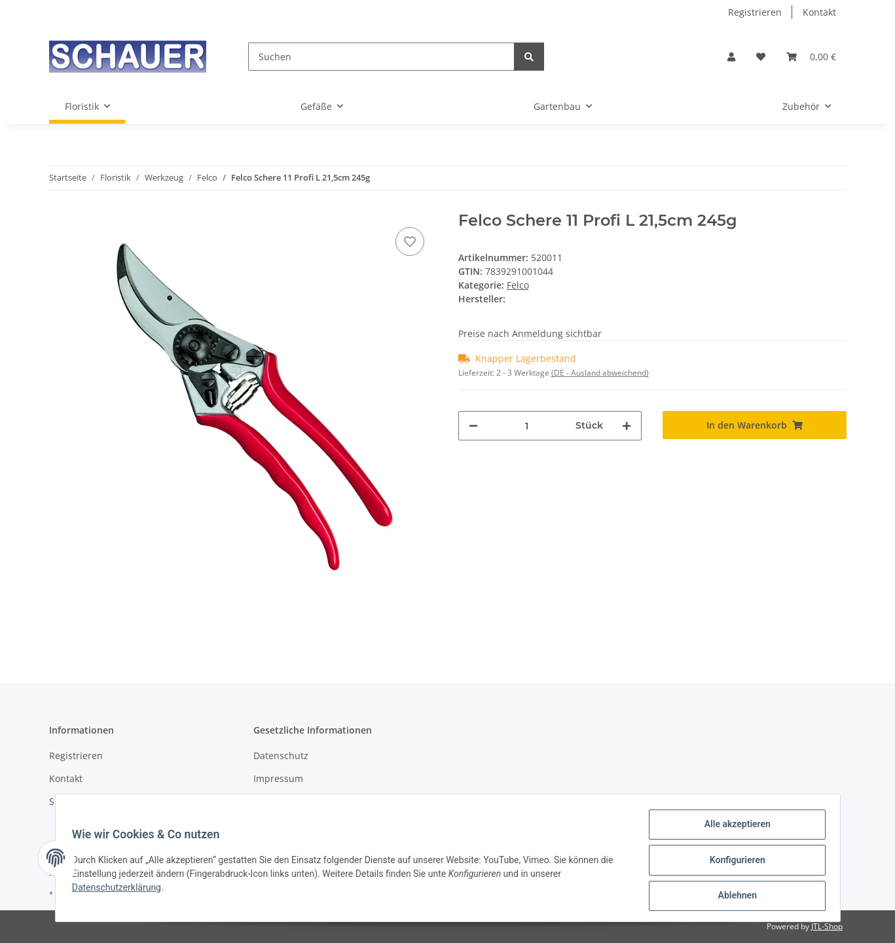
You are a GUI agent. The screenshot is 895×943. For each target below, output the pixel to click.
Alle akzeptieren (733, 828)
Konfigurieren (733, 862)
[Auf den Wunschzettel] (409, 241)
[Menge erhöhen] (626, 426)
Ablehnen (733, 896)
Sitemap (67, 801)
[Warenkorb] (811, 56)
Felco (518, 285)
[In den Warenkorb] (755, 425)
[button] (731, 56)
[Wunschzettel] (761, 56)
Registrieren (755, 12)
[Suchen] (381, 57)
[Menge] (527, 426)
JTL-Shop (827, 926)
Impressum (278, 778)
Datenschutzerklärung (121, 890)
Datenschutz (280, 755)
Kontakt (819, 12)
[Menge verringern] (473, 426)
